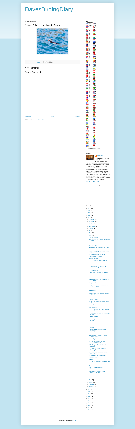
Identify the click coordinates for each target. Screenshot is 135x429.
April (90, 380)
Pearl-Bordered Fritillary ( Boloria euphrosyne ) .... (97, 330)
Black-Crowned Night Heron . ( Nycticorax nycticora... (96, 368)
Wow (90, 365)
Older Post (77, 116)
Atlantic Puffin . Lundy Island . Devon (98, 272)
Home (52, 116)
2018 (89, 396)
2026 (89, 208)
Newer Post (29, 116)
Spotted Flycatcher (93, 299)
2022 (89, 217)
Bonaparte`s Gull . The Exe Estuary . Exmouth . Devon (98, 285)
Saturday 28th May (93, 237)
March (91, 382)
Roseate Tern (92, 305)
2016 (89, 400)
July (90, 230)
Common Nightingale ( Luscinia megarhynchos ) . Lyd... (97, 342)
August (91, 228)
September (92, 226)
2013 (89, 407)
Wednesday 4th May (94, 339)
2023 (89, 215)
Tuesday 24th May (93, 258)
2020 (89, 391)
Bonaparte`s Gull (93, 283)
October (91, 224)
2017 (89, 398)
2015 (89, 403)
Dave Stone (100, 155)
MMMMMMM (92, 291)
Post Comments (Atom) (38, 119)
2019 (89, 394)
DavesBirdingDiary (49, 9)
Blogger (74, 420)
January (91, 386)
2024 (89, 213)
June (90, 233)
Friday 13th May (93, 307)
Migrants (91, 359)
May (90, 235)
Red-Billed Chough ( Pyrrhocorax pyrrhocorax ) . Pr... (97, 267)
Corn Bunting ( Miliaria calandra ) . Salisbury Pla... (97, 349)
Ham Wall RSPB (93, 245)
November (92, 221)
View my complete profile (92, 181)
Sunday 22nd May (93, 270)
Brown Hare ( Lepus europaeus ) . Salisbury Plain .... (97, 356)
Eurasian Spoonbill (93, 316)
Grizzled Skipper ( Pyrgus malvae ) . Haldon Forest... (98, 336)
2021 (89, 389)
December (92, 219)
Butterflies (91, 327)
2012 (89, 409)
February (91, 384)
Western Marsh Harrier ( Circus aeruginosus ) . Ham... (97, 255)
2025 (89, 210)
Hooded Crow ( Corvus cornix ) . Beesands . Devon (97, 371)
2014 (89, 405)
